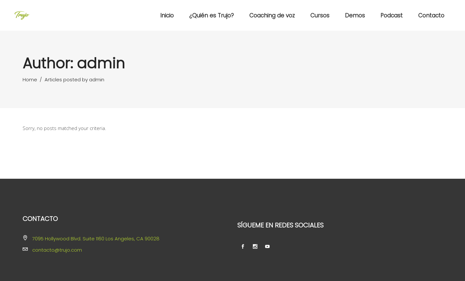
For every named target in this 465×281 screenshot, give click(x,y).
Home (30, 79)
